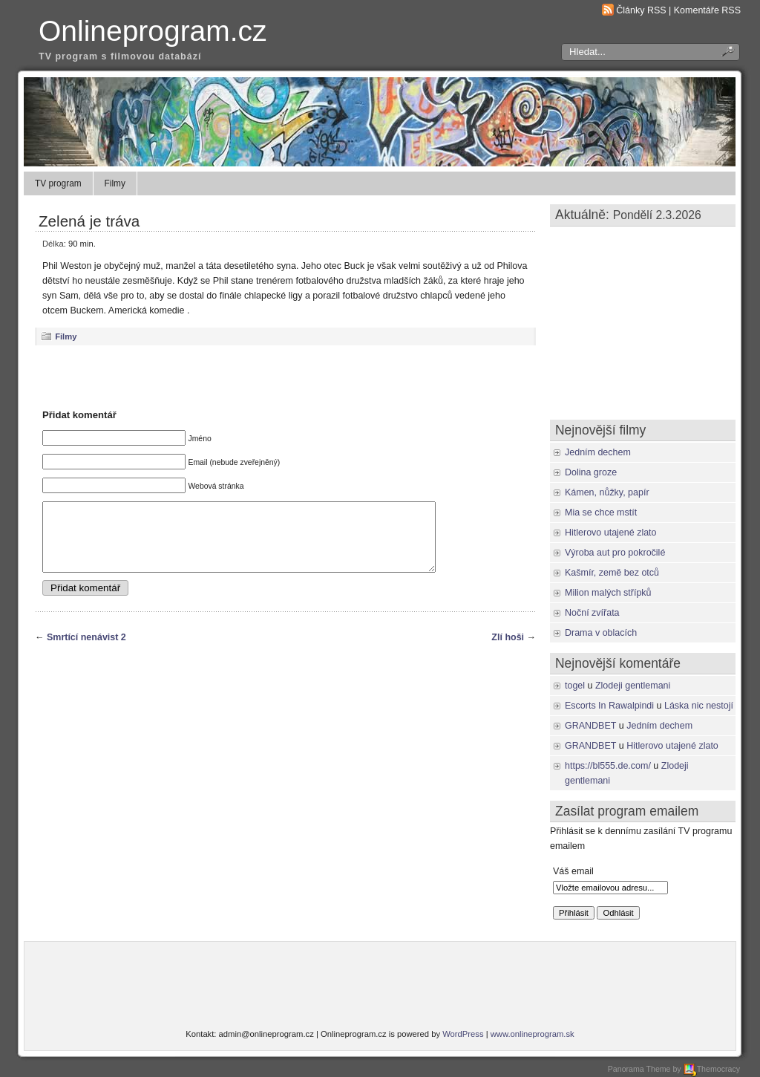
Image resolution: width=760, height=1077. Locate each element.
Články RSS (641, 10)
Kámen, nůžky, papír (607, 492)
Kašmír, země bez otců (612, 572)
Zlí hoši (507, 650)
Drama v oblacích (601, 633)
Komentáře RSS (707, 10)
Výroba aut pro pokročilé (615, 552)
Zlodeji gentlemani (632, 685)
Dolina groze (591, 472)
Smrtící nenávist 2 (86, 650)
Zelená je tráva (89, 221)
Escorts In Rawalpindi (609, 705)
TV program (58, 183)
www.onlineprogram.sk (532, 1033)
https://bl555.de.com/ (608, 766)
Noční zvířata (592, 613)
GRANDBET (590, 725)
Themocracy (712, 1068)
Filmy (115, 183)
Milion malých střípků (608, 593)
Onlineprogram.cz (153, 31)
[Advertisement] (285, 376)
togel (575, 685)
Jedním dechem (598, 452)
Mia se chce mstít (601, 512)
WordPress (462, 1033)
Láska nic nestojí (698, 705)
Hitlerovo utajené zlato (611, 532)
